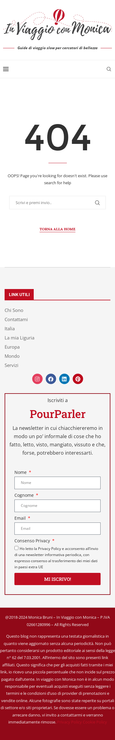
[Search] (109, 69)
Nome (21, 472)
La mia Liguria (19, 337)
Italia (10, 328)
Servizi (11, 365)
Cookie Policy (95, 722)
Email (20, 518)
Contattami (16, 319)
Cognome (24, 495)
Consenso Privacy (32, 541)
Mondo (12, 356)
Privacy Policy (69, 722)
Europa (12, 347)
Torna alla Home (57, 229)
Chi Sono (14, 310)
